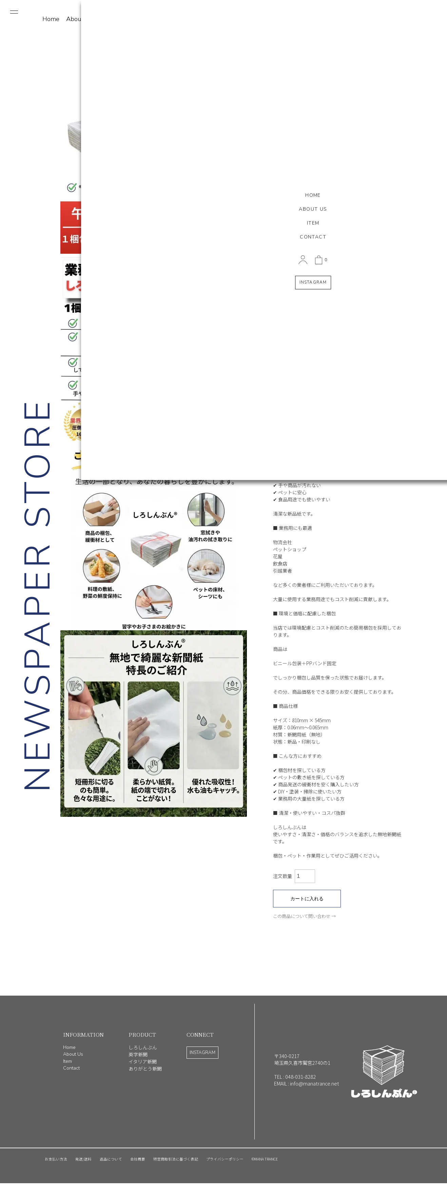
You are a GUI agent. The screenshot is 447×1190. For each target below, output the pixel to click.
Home (69, 1047)
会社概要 (137, 1159)
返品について (111, 1159)
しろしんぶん (143, 1047)
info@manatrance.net (314, 1083)
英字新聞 (138, 1054)
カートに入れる (307, 898)
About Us (79, 19)
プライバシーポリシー (225, 1159)
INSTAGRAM (202, 1053)
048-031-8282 (300, 1076)
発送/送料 (83, 1159)
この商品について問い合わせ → (304, 916)
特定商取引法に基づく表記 (175, 1159)
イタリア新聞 (143, 1061)
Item (105, 19)
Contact (128, 19)
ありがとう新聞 (145, 1068)
